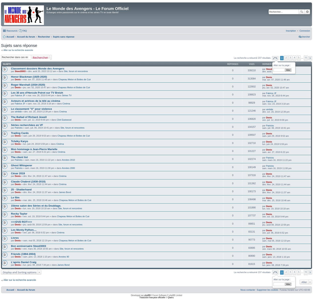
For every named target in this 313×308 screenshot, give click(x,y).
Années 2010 (68, 160)
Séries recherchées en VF (27, 125)
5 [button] (298, 57)
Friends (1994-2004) (23, 254)
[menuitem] (304, 31)
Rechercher (302, 11)
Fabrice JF (20, 95)
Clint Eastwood (64, 120)
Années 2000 (68, 168)
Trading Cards (20, 133)
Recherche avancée (307, 11)
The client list (19, 157)
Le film (15, 197)
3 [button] (290, 57)
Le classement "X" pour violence (31, 108)
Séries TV (66, 95)
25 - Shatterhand (21, 189)
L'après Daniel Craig (23, 262)
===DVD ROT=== (21, 221)
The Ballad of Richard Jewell (29, 117)
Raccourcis (12, 31)
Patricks (19, 128)
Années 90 (63, 257)
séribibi (18, 111)
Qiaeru (171, 297)
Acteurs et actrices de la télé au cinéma (35, 100)
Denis (18, 79)
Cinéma (66, 103)
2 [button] (286, 57)
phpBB (147, 295)
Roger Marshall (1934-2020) (28, 84)
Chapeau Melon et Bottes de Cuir (74, 79)
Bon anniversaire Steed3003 (28, 246)
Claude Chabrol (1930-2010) (28, 181)
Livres (15, 237)
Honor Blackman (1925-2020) (29, 76)
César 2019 (18, 173)
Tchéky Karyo (19, 141)
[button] (275, 58)
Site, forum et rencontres (76, 71)
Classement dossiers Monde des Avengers (37, 68)
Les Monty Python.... (24, 229)
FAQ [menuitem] (24, 31)
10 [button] (306, 57)
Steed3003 (20, 71)
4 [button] (294, 57)
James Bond (65, 192)
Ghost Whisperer (21, 165)
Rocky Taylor (19, 213)
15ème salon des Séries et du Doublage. (36, 205)
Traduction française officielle (152, 297)
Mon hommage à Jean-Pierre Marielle (34, 149)
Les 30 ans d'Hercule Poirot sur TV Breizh (37, 92)
